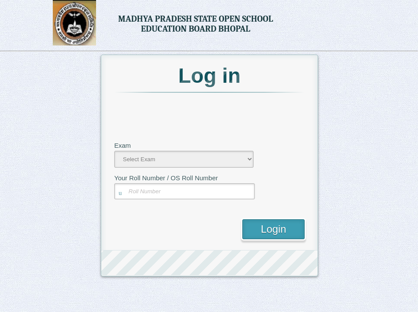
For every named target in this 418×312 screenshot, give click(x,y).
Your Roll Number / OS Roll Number (166, 178)
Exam (122, 145)
